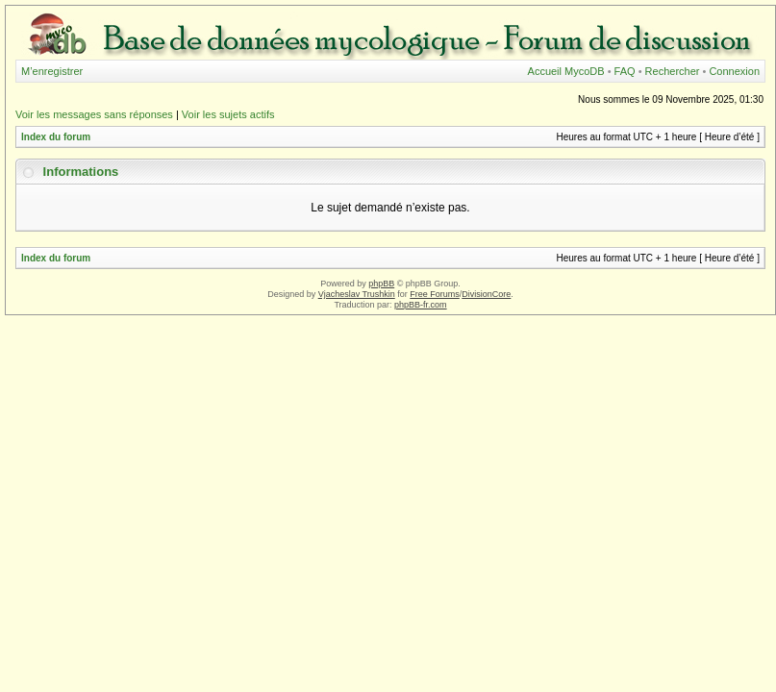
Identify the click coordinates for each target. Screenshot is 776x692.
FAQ (625, 71)
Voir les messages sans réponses (94, 114)
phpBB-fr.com (420, 304)
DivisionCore (486, 294)
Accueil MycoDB (566, 71)
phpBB (381, 283)
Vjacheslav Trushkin (356, 294)
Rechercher (672, 71)
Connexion (734, 71)
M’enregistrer (52, 71)
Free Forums (435, 294)
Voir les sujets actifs (228, 114)
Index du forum (55, 137)
